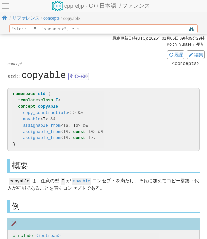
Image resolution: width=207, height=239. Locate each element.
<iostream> (48, 235)
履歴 (175, 54)
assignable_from (41, 125)
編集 (195, 54)
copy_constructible (45, 113)
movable (31, 119)
